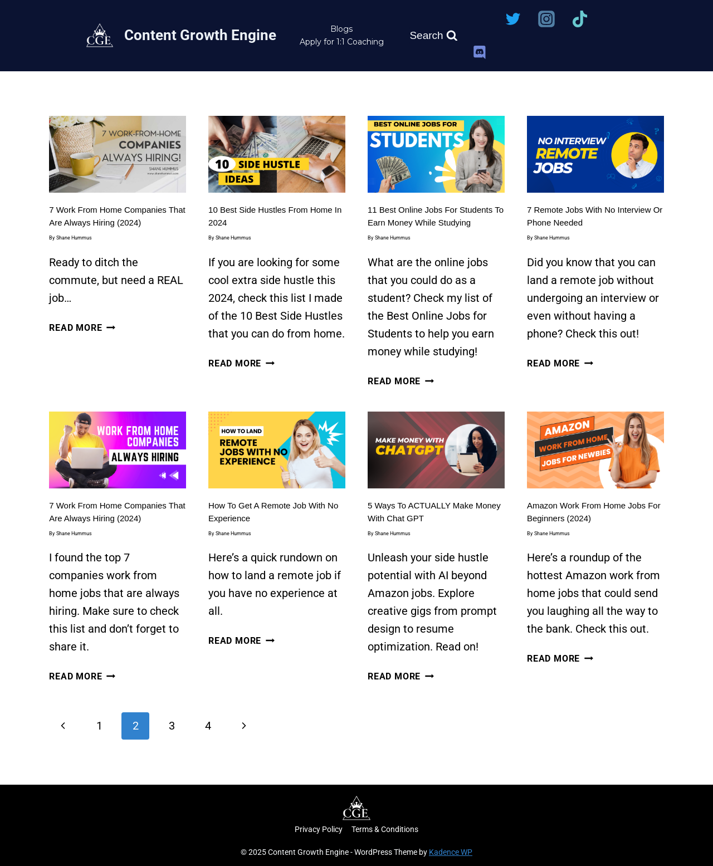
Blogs (341, 29)
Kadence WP (450, 852)
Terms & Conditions (384, 829)
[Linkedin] (479, 19)
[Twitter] (513, 19)
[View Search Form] (433, 35)
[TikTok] (580, 19)
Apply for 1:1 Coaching (342, 42)
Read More (82, 327)
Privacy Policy (319, 829)
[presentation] (117, 154)
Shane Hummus (74, 238)
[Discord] (479, 52)
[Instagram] (546, 19)
